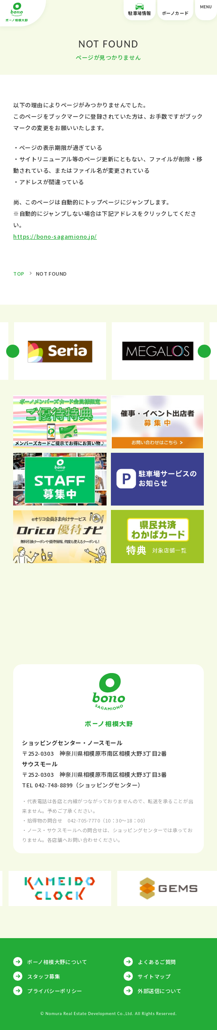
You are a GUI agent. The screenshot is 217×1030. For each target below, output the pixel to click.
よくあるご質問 (157, 961)
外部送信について (159, 990)
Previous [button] (12, 351)
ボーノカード (175, 10)
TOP (19, 273)
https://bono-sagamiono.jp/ (55, 236)
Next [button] (204, 351)
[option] (60, 351)
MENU (206, 10)
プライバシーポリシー (54, 990)
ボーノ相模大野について (57, 961)
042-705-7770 (84, 820)
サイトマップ (154, 976)
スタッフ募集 (43, 976)
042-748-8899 (53, 785)
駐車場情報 (139, 10)
